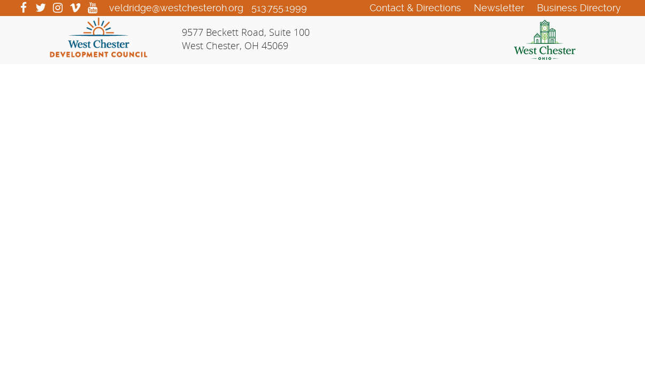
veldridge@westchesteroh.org (176, 7)
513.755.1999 (279, 7)
